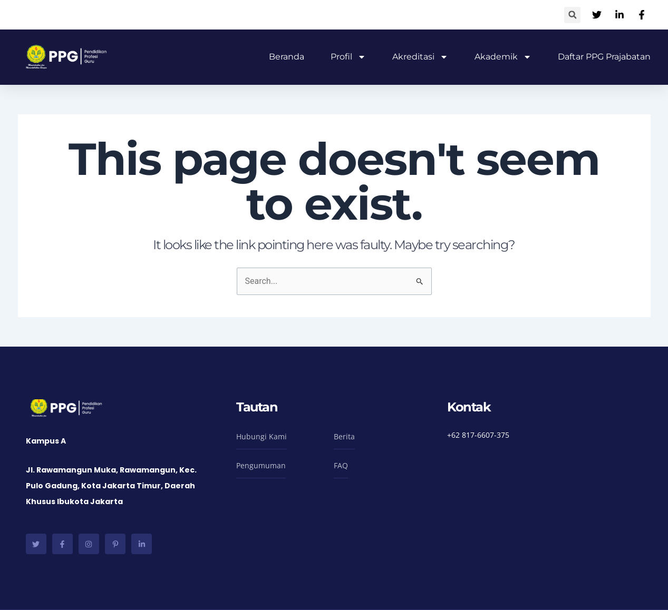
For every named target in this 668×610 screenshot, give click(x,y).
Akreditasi (420, 56)
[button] (572, 15)
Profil (348, 56)
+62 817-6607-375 (478, 435)
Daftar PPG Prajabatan (604, 57)
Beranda (286, 57)
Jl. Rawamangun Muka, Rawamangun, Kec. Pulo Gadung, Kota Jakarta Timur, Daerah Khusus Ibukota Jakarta (111, 486)
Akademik (503, 56)
